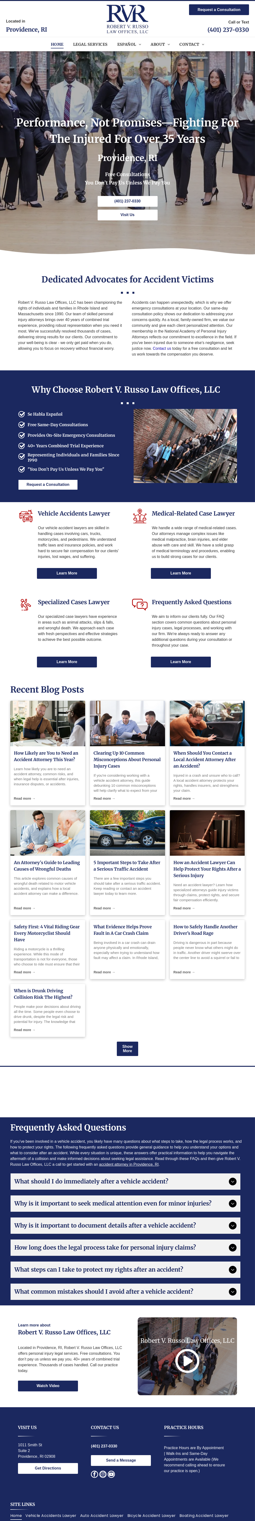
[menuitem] (57, 44)
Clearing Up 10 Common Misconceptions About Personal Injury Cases (127, 759)
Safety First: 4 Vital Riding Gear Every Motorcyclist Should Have (47, 933)
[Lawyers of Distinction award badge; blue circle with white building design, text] (145, 1091)
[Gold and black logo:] (182, 1091)
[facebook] (94, 1475)
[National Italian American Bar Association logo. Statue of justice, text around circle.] (72, 1091)
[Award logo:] (109, 1091)
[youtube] (111, 1475)
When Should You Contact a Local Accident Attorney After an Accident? (204, 759)
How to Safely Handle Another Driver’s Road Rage (205, 930)
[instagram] (103, 1475)
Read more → (25, 798)
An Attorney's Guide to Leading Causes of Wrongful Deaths (47, 866)
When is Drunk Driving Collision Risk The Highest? (43, 994)
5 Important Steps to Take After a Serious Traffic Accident (127, 866)
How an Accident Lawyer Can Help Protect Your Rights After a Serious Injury (207, 869)
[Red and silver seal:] (219, 1091)
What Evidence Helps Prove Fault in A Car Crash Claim (123, 930)
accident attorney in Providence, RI (129, 1164)
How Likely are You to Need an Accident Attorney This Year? (46, 756)
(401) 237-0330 (228, 30)
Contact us (162, 348)
